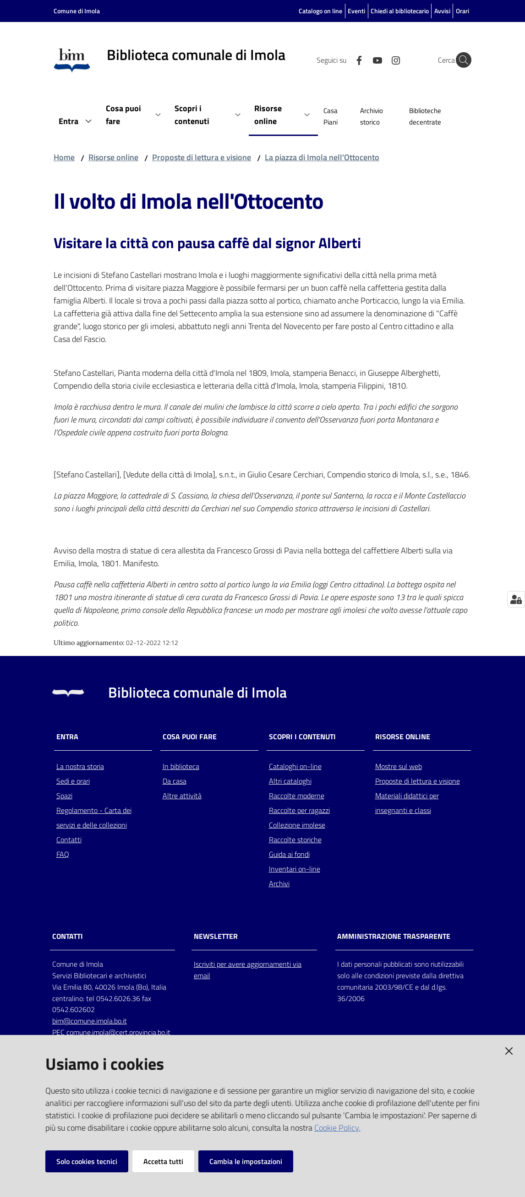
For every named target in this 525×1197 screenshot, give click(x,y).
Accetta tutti (163, 1161)
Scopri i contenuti (302, 736)
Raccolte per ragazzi (299, 810)
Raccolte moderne (296, 795)
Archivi (279, 883)
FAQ (62, 854)
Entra (67, 736)
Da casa (174, 780)
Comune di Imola (77, 11)
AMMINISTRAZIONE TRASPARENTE (393, 936)
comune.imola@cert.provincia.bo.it (118, 1032)
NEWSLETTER (216, 936)
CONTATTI (67, 936)
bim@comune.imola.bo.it (89, 1020)
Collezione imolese (297, 824)
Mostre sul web (398, 766)
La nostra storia (80, 766)
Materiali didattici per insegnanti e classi (407, 803)
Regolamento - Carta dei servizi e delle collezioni (93, 817)
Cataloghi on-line (295, 766)
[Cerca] (460, 60)
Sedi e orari (73, 780)
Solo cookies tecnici (86, 1161)
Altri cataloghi (290, 780)
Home (64, 157)
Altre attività (182, 795)
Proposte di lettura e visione (201, 157)
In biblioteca (181, 766)
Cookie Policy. (337, 1127)
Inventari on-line (294, 868)
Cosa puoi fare (190, 736)
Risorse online (113, 157)
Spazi (64, 795)
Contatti (69, 839)
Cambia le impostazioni (245, 1161)
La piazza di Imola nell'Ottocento (322, 157)
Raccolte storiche (295, 839)
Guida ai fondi (289, 854)
